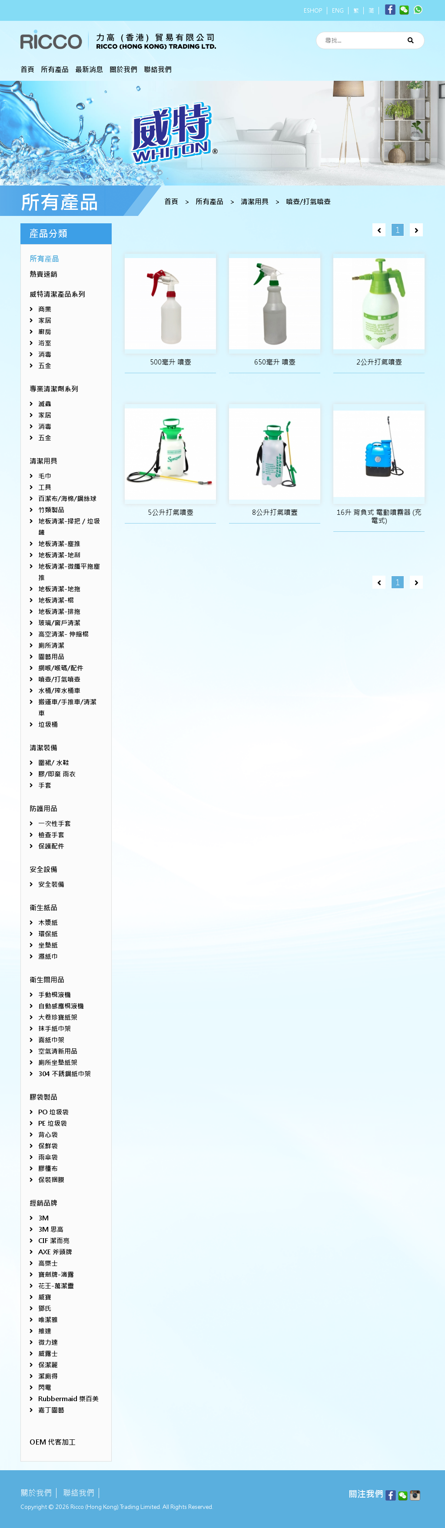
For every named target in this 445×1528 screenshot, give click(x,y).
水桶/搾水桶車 (59, 690)
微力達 (48, 1342)
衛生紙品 (43, 907)
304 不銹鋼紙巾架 (64, 1074)
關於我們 (123, 69)
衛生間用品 (47, 979)
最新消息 (89, 69)
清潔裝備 (43, 747)
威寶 (44, 1297)
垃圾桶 (48, 724)
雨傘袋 (48, 1157)
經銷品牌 (43, 1203)
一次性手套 (54, 823)
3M (43, 1218)
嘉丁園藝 (51, 1410)
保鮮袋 (48, 1146)
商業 (44, 309)
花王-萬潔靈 (56, 1286)
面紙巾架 (51, 1040)
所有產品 (55, 69)
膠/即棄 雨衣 (57, 774)
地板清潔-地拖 (59, 589)
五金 (44, 365)
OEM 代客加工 (53, 1442)
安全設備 (43, 869)
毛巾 (44, 476)
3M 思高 (50, 1229)
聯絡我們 (158, 69)
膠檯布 (48, 1168)
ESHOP (313, 10)
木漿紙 (48, 922)
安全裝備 (51, 884)
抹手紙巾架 (54, 1028)
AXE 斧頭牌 (55, 1252)
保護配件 (51, 846)
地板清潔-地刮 (59, 555)
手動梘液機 (54, 995)
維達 (44, 1331)
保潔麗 (48, 1365)
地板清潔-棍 (56, 600)
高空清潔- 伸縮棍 (63, 634)
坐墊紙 (48, 945)
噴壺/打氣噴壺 (308, 201)
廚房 (44, 332)
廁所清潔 (51, 645)
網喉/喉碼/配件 (60, 668)
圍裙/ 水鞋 (53, 763)
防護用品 (43, 808)
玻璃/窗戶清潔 (59, 623)
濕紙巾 (48, 956)
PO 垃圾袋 (53, 1112)
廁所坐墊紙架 (57, 1062)
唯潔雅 (48, 1320)
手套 (44, 785)
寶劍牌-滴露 (56, 1274)
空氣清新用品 (57, 1051)
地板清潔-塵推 (59, 544)
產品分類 (48, 234)
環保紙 (48, 934)
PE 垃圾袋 (52, 1123)
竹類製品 (51, 510)
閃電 (44, 1387)
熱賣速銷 (43, 274)
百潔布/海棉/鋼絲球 (67, 498)
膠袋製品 (43, 1097)
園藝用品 (51, 657)
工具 (44, 487)
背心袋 (48, 1134)
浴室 (44, 343)
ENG (338, 10)
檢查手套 (51, 835)
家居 (44, 320)
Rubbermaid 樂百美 (68, 1399)
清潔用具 (255, 201)
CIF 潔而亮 (54, 1240)
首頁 (27, 69)
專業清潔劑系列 (54, 389)
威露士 (48, 1353)
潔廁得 (48, 1376)
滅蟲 (44, 404)
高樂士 (48, 1263)
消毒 (44, 354)
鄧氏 (44, 1308)
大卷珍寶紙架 (57, 1017)
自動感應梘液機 (61, 1006)
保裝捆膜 (51, 1180)
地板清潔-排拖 (59, 611)
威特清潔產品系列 (57, 294)
